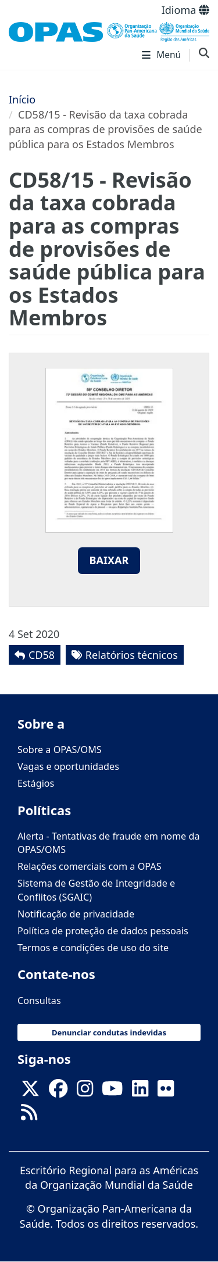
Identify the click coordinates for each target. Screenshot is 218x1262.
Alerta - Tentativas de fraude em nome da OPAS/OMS (108, 843)
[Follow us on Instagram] (85, 1091)
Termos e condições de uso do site (93, 947)
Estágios (35, 783)
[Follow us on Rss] (29, 1115)
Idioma (185, 10)
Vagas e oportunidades (68, 766)
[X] (30, 1091)
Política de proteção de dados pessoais (102, 930)
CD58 (41, 655)
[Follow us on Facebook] (58, 1091)
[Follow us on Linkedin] (140, 1091)
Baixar (109, 560)
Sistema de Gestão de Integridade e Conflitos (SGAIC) (96, 890)
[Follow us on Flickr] (166, 1091)
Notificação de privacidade (75, 914)
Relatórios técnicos (131, 655)
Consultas (39, 1000)
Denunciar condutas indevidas (109, 1032)
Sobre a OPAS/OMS (59, 749)
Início (22, 99)
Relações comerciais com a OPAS (89, 866)
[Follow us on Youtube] (112, 1091)
